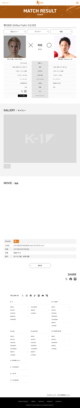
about (33, 310)
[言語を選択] (5, 3)
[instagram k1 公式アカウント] (26, 295)
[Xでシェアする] (66, 279)
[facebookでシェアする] (71, 279)
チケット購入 (22, 95)
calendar (34, 307)
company (58, 401)
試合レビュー (14, 31)
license (33, 313)
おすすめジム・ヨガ (51, 394)
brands (12, 316)
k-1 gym (13, 373)
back (40, 265)
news (12, 307)
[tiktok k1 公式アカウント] (34, 295)
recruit (50, 401)
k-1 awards (14, 366)
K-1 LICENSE (14, 380)
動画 (61, 31)
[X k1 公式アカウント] (22, 295)
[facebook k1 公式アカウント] (30, 295)
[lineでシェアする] (75, 279)
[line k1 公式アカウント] (38, 295)
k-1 (15, 360)
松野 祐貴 (26, 256)
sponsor (13, 319)
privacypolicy (23, 401)
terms (33, 401)
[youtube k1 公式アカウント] (42, 295)
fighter (13, 313)
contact (41, 401)
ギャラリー (38, 31)
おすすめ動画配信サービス (63, 394)
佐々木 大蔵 (17, 256)
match (12, 310)
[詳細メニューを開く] (77, 2)
